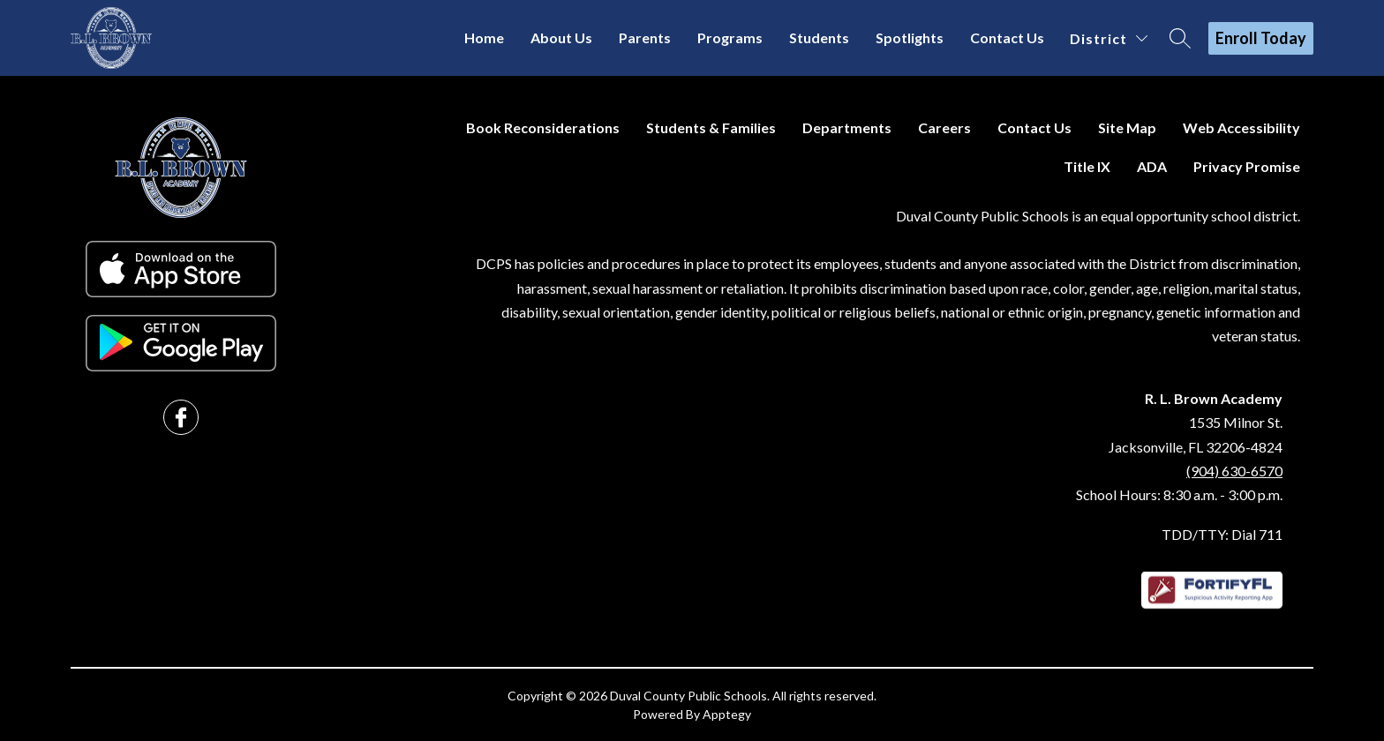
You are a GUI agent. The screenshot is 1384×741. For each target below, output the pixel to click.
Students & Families (711, 127)
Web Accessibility (1241, 127)
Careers (944, 127)
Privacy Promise (1246, 166)
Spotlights (910, 37)
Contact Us (1007, 37)
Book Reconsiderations (543, 127)
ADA (1152, 166)
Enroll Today (1260, 38)
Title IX (1087, 166)
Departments (846, 127)
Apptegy (727, 714)
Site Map (1127, 127)
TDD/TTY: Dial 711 (1222, 534)
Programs (730, 37)
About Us (561, 37)
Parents (645, 37)
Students (819, 37)
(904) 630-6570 (1234, 470)
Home (484, 37)
